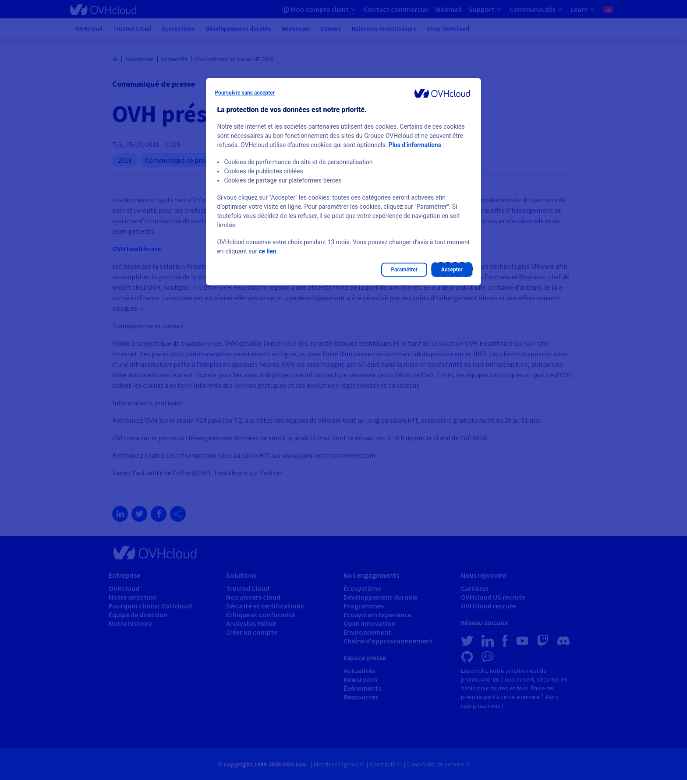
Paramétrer (404, 270)
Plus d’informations (415, 144)
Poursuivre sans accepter (245, 93)
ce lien (267, 251)
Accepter (452, 270)
